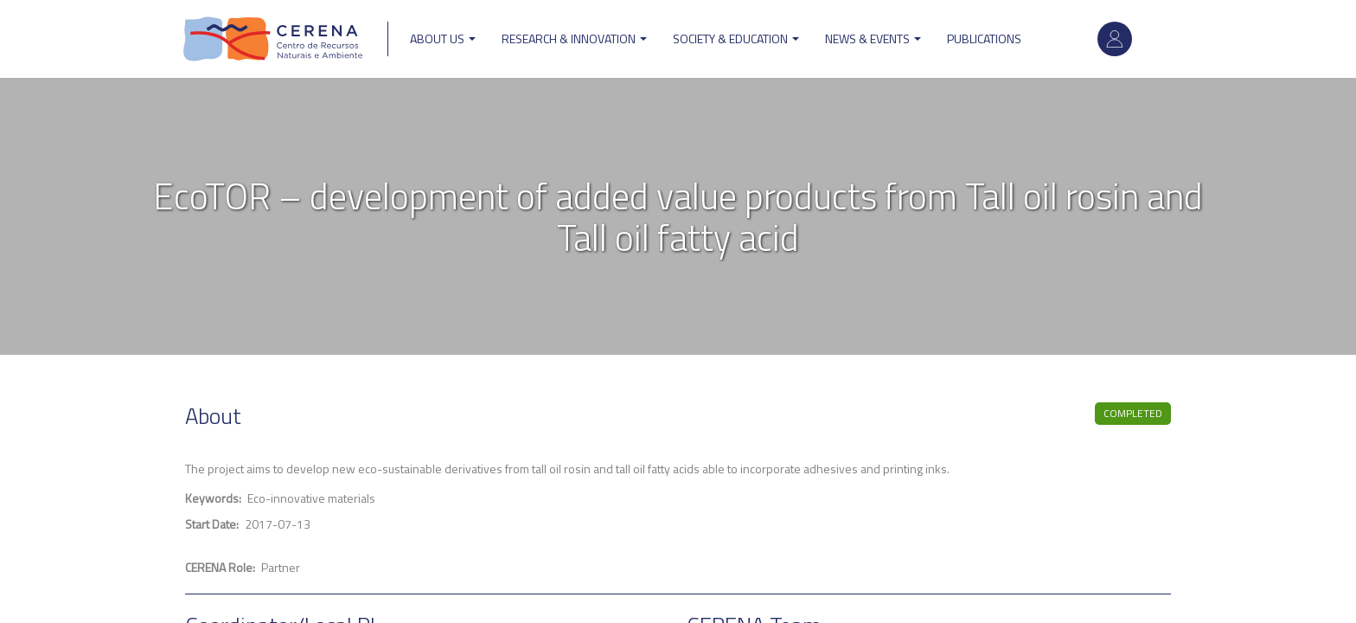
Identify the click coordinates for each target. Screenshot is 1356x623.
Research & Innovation (574, 38)
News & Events (873, 38)
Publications (984, 38)
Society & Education (736, 38)
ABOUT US (443, 38)
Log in (1114, 39)
